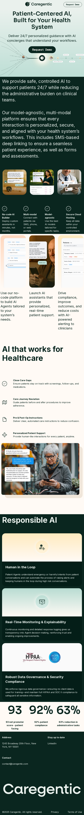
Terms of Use (75, 812)
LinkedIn (52, 743)
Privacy (55, 812)
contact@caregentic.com (15, 763)
